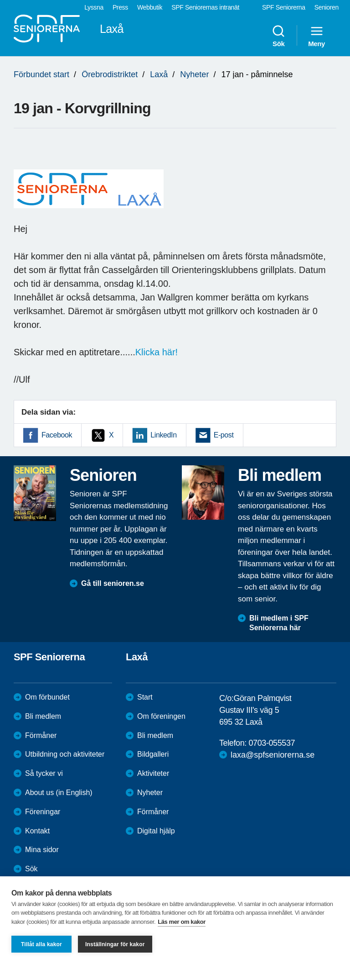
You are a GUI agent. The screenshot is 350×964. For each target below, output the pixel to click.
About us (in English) (59, 792)
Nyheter (194, 74)
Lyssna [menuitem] (93, 7)
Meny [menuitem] (316, 35)
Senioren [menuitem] (326, 7)
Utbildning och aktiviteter (64, 754)
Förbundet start (41, 74)
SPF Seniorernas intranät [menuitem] (205, 7)
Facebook (56, 435)
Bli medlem (43, 716)
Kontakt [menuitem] (37, 831)
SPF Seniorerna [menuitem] (283, 7)
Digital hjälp (156, 831)
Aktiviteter (153, 773)
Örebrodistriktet (110, 74)
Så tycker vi (44, 773)
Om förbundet (47, 697)
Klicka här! (156, 352)
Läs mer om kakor (182, 921)
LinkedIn (163, 435)
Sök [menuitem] (278, 35)
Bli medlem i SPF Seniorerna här (279, 623)
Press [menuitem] (120, 7)
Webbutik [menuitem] (149, 7)
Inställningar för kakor (115, 944)
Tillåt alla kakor (41, 944)
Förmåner (41, 735)
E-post (224, 435)
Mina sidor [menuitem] (42, 849)
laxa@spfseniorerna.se (272, 754)
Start (145, 697)
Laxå (159, 74)
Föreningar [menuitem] (42, 812)
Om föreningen (161, 716)
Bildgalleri (153, 754)
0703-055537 (271, 743)
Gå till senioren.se (112, 583)
